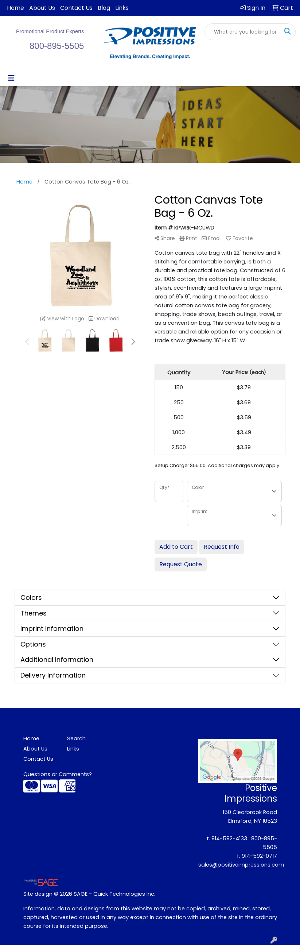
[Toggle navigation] (11, 78)
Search (76, 738)
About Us (42, 8)
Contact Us (76, 8)
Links (122, 8)
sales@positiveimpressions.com (241, 864)
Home (15, 8)
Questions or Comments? (57, 774)
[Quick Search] (242, 31)
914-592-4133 (229, 838)
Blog (104, 8)
